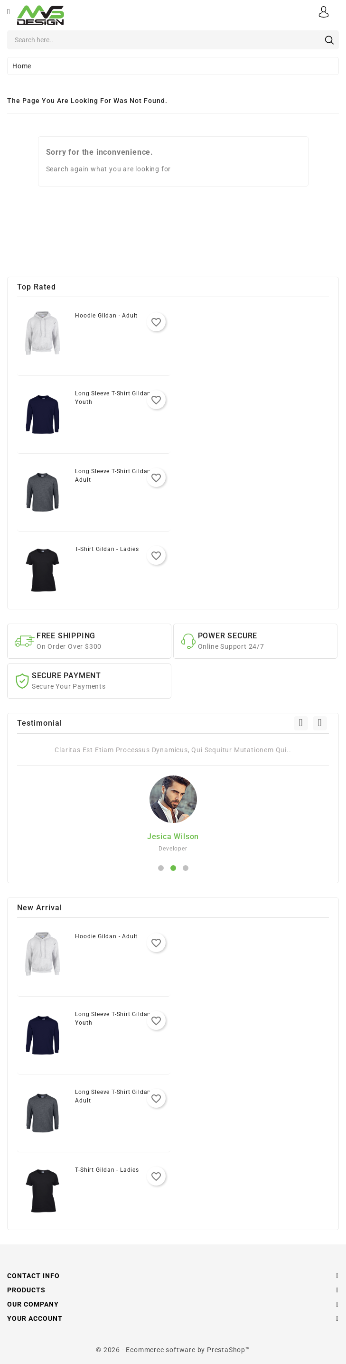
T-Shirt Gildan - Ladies (107, 549)
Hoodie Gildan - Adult (106, 315)
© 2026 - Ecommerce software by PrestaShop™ (173, 1350)
